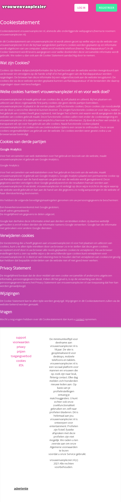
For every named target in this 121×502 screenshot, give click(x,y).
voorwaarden (21, 342)
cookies (21, 361)
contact (80, 319)
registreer (106, 7)
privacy (21, 347)
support (21, 337)
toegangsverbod (21, 356)
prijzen (21, 351)
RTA (21, 365)
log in (81, 7)
